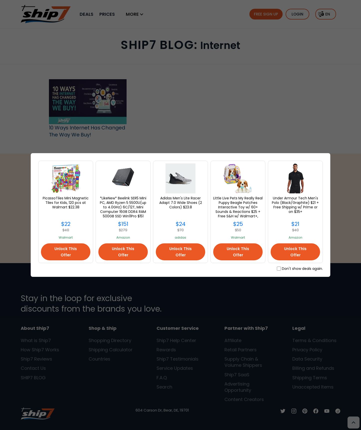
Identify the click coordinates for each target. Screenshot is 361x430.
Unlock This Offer (65, 252)
